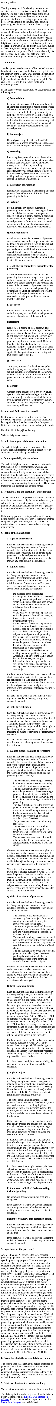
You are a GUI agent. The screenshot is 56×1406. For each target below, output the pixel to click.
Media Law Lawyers (11, 1402)
